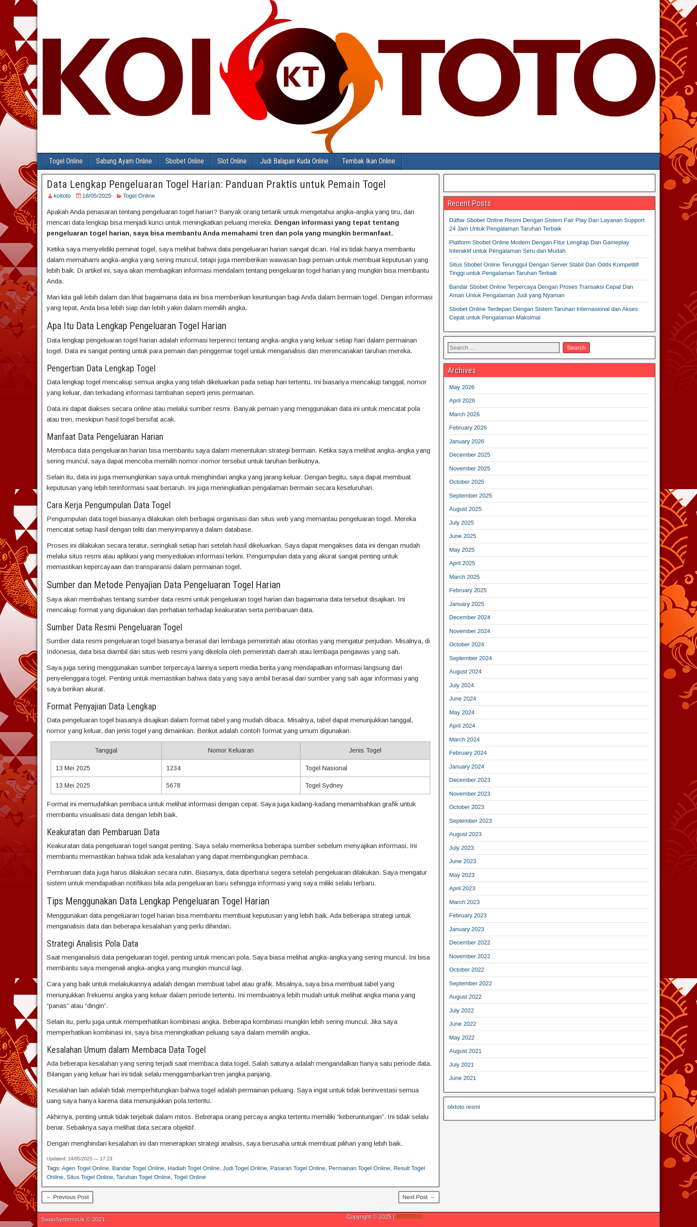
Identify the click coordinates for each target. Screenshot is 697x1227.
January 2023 (467, 929)
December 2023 (470, 780)
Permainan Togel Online (359, 1168)
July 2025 (461, 522)
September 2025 (470, 495)
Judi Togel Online (245, 1168)
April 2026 (462, 400)
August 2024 (465, 671)
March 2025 (464, 577)
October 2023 (467, 807)
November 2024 (470, 631)
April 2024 (462, 725)
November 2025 (470, 468)
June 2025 (463, 536)
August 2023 (465, 834)
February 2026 (468, 427)
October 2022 (467, 969)
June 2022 (463, 1023)
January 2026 (467, 441)
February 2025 (468, 590)
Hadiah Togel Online (194, 1168)
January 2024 (467, 766)
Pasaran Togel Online (297, 1168)
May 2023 (462, 875)
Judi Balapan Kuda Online (294, 161)
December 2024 (470, 617)
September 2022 (470, 983)
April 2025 (462, 563)
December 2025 (470, 454)
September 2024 (470, 658)
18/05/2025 (96, 195)
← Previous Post (67, 1197)
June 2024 (463, 698)
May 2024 (462, 712)
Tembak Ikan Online (368, 161)
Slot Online (232, 161)
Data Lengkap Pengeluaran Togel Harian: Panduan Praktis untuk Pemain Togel (216, 184)
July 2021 (461, 1064)
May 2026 (462, 387)
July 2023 (461, 848)
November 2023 (470, 793)
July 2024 (461, 685)
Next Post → (419, 1197)
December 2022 (470, 942)
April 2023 (462, 888)
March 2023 (464, 902)
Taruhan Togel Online (143, 1177)
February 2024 (468, 752)
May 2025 (462, 549)
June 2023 (463, 861)
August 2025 (465, 509)
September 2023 (470, 820)
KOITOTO (409, 1216)
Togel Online (66, 161)
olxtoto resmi (464, 1107)
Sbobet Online (184, 161)
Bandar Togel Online (138, 1168)
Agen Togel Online (85, 1168)
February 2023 (468, 915)
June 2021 (463, 1078)
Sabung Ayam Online (124, 161)
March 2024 (464, 739)
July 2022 (461, 1010)
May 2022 (462, 1037)
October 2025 (467, 481)
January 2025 (467, 604)
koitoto (62, 195)
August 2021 (465, 1051)
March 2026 (464, 414)
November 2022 (470, 956)
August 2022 (465, 996)
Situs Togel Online (90, 1177)
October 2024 (467, 644)
